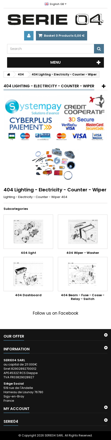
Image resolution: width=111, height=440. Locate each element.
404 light (28, 253)
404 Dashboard (28, 295)
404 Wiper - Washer (82, 253)
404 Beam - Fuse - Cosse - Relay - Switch (82, 297)
